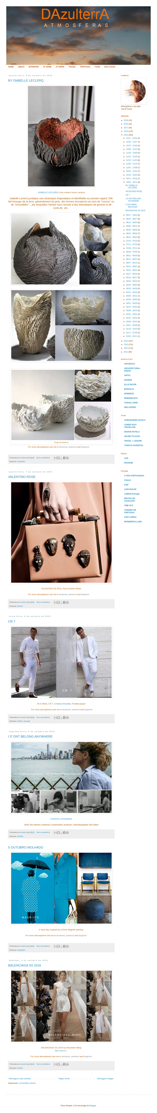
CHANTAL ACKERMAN (61, 819)
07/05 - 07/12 (132, 248)
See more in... (61, 1050)
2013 (126, 344)
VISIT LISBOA (130, 517)
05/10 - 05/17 (132, 277)
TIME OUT (128, 505)
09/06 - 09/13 (132, 226)
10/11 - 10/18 (132, 178)
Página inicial (64, 1079)
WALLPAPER (130, 407)
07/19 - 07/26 (132, 241)
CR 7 (11, 621)
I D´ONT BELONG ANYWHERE (30, 736)
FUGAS (127, 480)
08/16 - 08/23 (132, 237)
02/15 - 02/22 (132, 318)
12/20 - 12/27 (132, 142)
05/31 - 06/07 (132, 266)
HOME (11, 67)
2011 (126, 352)
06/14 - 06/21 (132, 259)
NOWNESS (129, 394)
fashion (20, 606)
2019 (126, 120)
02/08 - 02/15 (132, 322)
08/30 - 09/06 (132, 230)
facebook (63, 447)
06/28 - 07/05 (132, 252)
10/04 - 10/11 (132, 182)
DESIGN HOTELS (132, 432)
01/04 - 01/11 (132, 336)
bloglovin (85, 447)
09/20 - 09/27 (132, 219)
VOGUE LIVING (131, 403)
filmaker (20, 836)
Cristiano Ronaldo (62, 704)
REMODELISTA (131, 398)
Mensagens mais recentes (20, 1079)
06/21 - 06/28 (132, 255)
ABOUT (21, 67)
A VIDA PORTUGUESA (134, 476)
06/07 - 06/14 (132, 263)
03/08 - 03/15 (132, 310)
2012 (126, 348)
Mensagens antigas (105, 1079)
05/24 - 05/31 (132, 270)
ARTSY (127, 375)
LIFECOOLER (130, 489)
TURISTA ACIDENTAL (133, 445)
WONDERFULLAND (133, 522)
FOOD (97, 67)
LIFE (126, 458)
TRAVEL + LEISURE (133, 441)
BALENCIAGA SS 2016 (24, 965)
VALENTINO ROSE (21, 477)
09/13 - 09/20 (132, 222)
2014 (126, 341)
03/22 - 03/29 (132, 303)
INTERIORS (34, 67)
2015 (126, 135)
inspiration (21, 461)
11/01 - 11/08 (132, 167)
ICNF (126, 485)
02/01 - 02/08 (132, 325)
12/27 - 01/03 (132, 138)
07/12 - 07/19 (132, 244)
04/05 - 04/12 (132, 296)
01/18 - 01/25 (132, 329)
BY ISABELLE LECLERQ (25, 80)
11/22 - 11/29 (132, 156)
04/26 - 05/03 (132, 285)
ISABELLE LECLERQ (47, 192)
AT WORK (60, 67)
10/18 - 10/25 (132, 175)
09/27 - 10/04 (132, 215)
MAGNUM (128, 463)
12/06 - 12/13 (132, 149)
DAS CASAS (109, 67)
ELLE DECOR (130, 384)
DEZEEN (128, 380)
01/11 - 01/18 (132, 333)
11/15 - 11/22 (132, 160)
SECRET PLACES (132, 436)
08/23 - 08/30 (132, 233)
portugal (27, 721)
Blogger (93, 1106)
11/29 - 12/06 (132, 153)
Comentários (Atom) (27, 1083)
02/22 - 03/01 (132, 314)
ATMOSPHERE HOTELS (135, 420)
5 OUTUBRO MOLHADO (25, 847)
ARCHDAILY (129, 364)
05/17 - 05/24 (132, 274)
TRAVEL (72, 67)
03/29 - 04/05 (132, 299)
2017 (126, 128)
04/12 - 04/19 (132, 292)
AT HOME (47, 67)
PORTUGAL (85, 67)
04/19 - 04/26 (132, 288)
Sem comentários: (43, 458)
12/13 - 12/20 (132, 145)
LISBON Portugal (131, 494)
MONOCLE (129, 389)
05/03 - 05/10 (132, 281)
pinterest (73, 447)
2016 (126, 131)
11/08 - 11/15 (132, 164)
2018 (126, 124)
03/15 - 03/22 (132, 307)
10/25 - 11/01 (132, 171)
